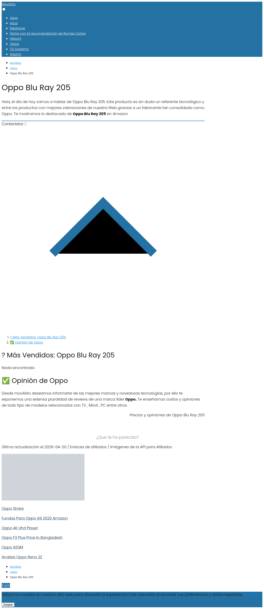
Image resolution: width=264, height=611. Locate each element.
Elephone (17, 28)
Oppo (14, 43)
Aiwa (14, 18)
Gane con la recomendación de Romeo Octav (48, 33)
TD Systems (19, 49)
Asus (14, 23)
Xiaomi (15, 54)
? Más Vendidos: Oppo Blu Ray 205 (38, 337)
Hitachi (15, 38)
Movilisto (9, 4)
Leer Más (252, 594)
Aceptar (8, 604)
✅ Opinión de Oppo (26, 342)
